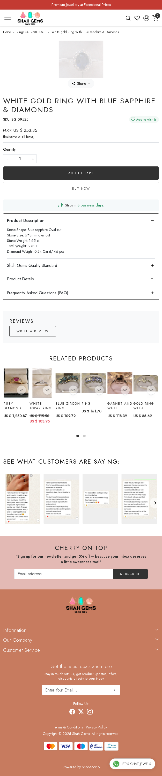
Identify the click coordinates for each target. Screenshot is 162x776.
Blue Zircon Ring (68, 406)
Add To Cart (81, 173)
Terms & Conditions (68, 727)
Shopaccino (91, 767)
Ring (86, 403)
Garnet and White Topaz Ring (119, 406)
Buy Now (81, 188)
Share (79, 83)
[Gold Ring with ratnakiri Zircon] (146, 384)
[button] (146, 18)
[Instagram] (90, 712)
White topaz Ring (41, 406)
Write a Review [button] (33, 331)
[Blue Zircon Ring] (68, 383)
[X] (81, 712)
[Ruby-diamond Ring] (16, 383)
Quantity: (9, 149)
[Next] (155, 503)
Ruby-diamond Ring (12, 406)
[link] (128, 18)
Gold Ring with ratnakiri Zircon (144, 407)
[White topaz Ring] (42, 383)
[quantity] (20, 158)
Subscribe (130, 574)
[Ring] (94, 383)
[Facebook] (72, 712)
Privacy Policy (96, 727)
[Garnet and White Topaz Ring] (119, 383)
